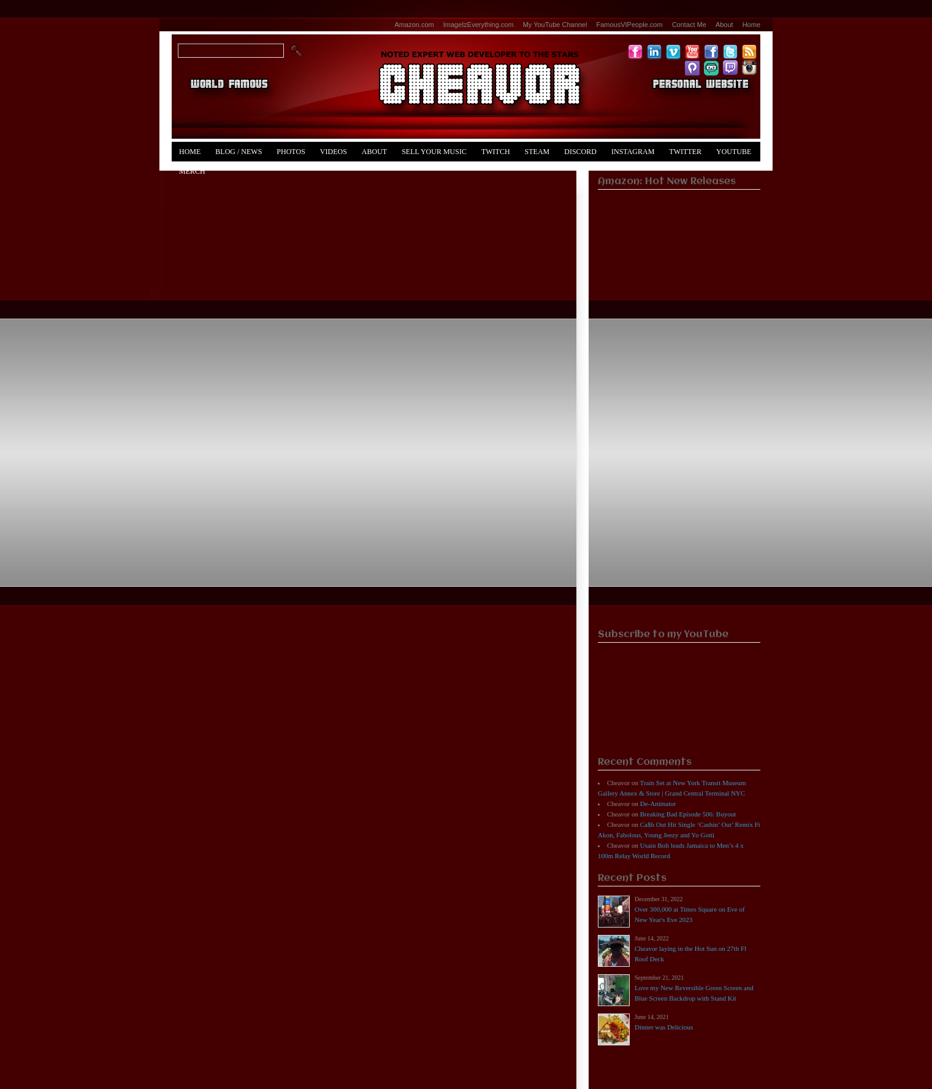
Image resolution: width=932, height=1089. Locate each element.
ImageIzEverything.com (478, 24)
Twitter (685, 151)
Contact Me (689, 24)
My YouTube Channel (555, 24)
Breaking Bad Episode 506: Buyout (688, 814)
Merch (192, 171)
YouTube (733, 151)
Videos (333, 151)
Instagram (632, 151)
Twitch (495, 151)
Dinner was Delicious (664, 1027)
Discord (580, 151)
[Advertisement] (679, 433)
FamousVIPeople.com (629, 24)
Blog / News (238, 151)
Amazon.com (414, 24)
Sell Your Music (434, 151)
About (724, 24)
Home (751, 24)
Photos (291, 151)
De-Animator (658, 803)
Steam (537, 151)
